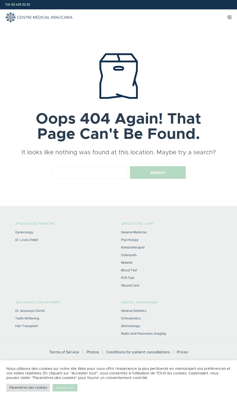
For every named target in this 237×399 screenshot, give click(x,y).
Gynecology (24, 232)
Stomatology (130, 326)
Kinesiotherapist (133, 247)
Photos (92, 352)
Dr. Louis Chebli (26, 239)
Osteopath (129, 255)
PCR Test (127, 277)
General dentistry (133, 310)
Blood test (129, 270)
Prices (182, 352)
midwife (126, 262)
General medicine (133, 232)
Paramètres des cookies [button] (28, 387)
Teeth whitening (27, 318)
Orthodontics (131, 318)
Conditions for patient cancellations (138, 352)
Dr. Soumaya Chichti (30, 310)
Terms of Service (64, 352)
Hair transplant (26, 326)
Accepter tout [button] (65, 387)
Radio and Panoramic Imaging (143, 333)
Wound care (130, 285)
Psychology (130, 239)
